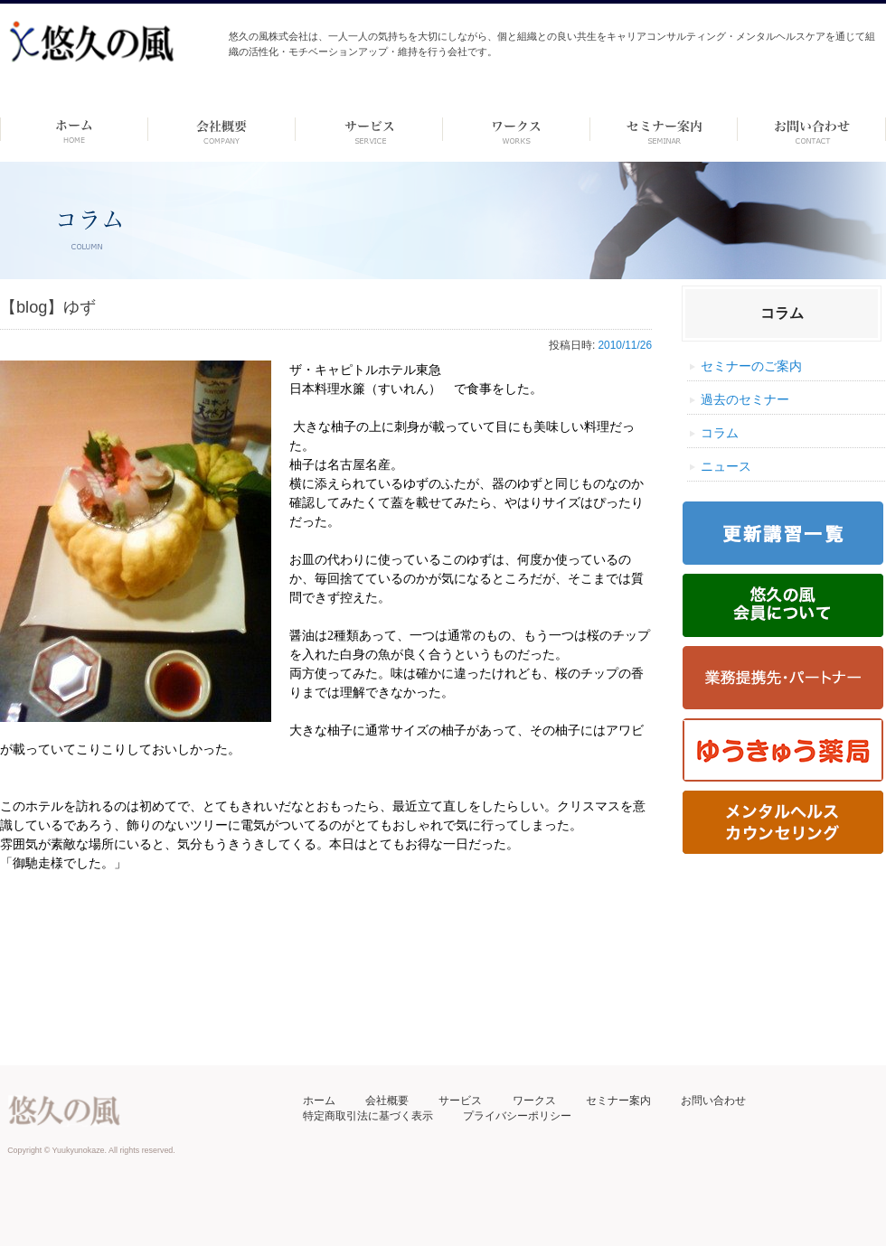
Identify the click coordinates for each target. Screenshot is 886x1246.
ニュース (726, 466)
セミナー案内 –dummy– (664, 129)
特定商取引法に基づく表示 (368, 1116)
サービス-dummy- (369, 129)
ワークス (516, 129)
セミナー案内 (618, 1100)
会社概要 (387, 1100)
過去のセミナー (745, 399)
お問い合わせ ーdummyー (811, 129)
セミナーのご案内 (751, 366)
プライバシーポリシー (517, 1116)
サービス (460, 1100)
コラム (720, 433)
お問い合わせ (713, 1100)
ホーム (73, 129)
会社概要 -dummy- (222, 129)
